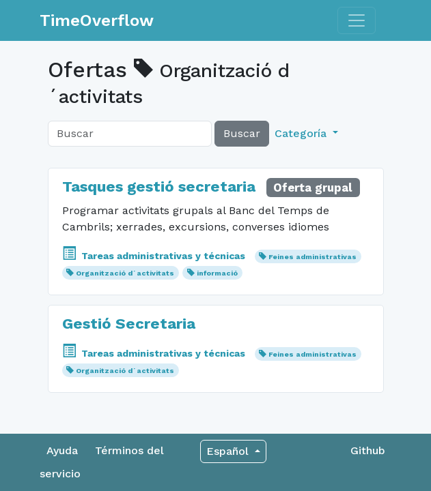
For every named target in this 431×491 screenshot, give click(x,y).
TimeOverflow (97, 20)
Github (367, 450)
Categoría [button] (302, 133)
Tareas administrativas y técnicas (155, 255)
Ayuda (62, 450)
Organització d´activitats (125, 273)
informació (217, 273)
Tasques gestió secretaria (158, 186)
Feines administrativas (312, 256)
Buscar (241, 133)
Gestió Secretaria (128, 323)
